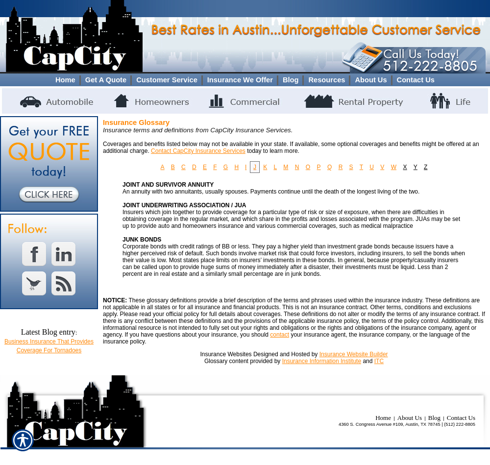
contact (279, 334)
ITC (379, 361)
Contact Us (461, 417)
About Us (409, 417)
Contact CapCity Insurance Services (198, 150)
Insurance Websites (225, 354)
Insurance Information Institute (321, 361)
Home (383, 417)
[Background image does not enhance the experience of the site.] (245, 79)
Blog (434, 417)
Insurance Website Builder (353, 354)
